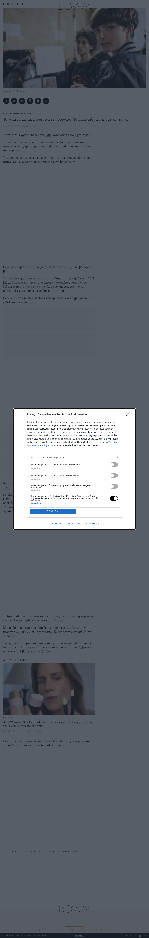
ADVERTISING (102, 930)
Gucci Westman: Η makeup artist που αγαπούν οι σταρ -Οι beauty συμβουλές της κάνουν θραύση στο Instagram (48, 724)
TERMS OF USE (80, 930)
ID (51, 930)
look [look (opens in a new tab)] (48, 135)
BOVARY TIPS (26, 113)
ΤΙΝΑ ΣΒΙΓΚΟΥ (11, 126)
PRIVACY (61, 930)
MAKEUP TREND (19, 851)
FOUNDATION (71, 851)
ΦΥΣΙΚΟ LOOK (39, 851)
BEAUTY (7, 113)
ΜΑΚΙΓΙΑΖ (55, 851)
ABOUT (41, 930)
